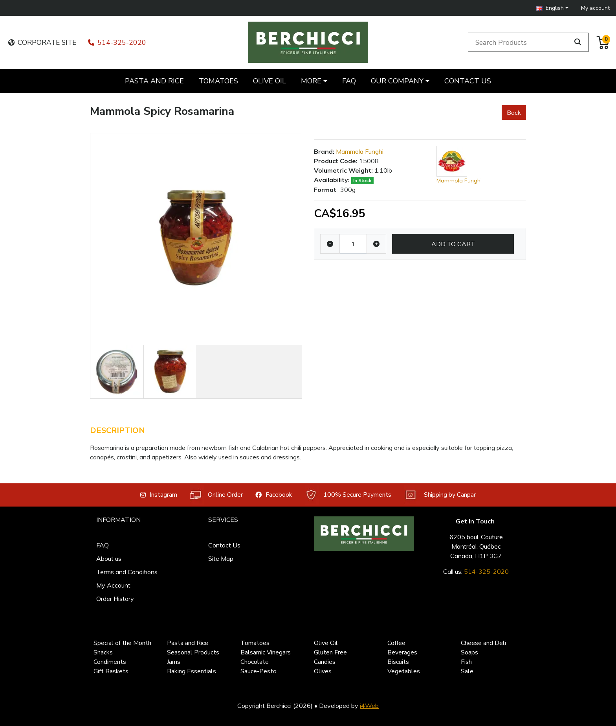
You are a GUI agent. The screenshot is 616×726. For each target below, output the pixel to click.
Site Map (220, 558)
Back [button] (514, 112)
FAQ (102, 545)
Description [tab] (117, 430)
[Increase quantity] (376, 244)
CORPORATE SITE (42, 42)
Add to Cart (453, 244)
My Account (113, 585)
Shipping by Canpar (440, 495)
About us (108, 558)
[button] (552, 8)
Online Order (216, 495)
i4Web (369, 705)
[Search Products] (520, 42)
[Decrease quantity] (330, 244)
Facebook (273, 494)
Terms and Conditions (127, 572)
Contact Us (224, 545)
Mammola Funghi (359, 151)
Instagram (158, 494)
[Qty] (353, 244)
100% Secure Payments (348, 495)
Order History (115, 599)
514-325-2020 (117, 42)
